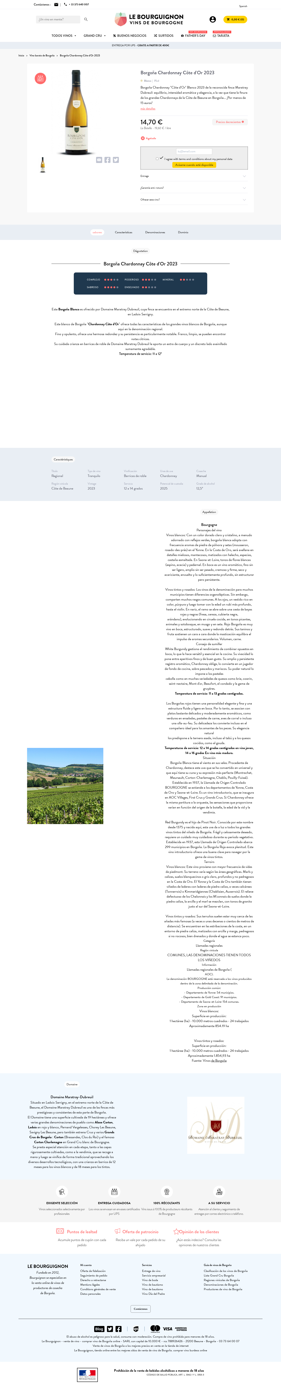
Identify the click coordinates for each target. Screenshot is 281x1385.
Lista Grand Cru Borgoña (219, 1275)
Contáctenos (140, 1309)
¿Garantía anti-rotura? (194, 188)
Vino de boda (150, 1280)
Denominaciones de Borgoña (221, 1284)
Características (123, 232)
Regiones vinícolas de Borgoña (222, 1280)
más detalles (147, 108)
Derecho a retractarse (93, 1280)
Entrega (194, 176)
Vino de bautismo (152, 1284)
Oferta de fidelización (93, 1271)
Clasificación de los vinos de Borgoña (226, 1271)
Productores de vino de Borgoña (223, 1289)
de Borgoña (219, 1060)
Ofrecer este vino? (194, 200)
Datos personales (90, 1294)
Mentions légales (90, 1284)
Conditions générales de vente (98, 1289)
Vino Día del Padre (153, 1294)
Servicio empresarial (153, 1275)
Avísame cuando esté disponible (194, 165)
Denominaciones (155, 232)
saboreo (97, 232)
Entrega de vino (151, 1271)
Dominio (183, 232)
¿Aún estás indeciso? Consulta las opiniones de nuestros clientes (199, 1242)
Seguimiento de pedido (93, 1275)
